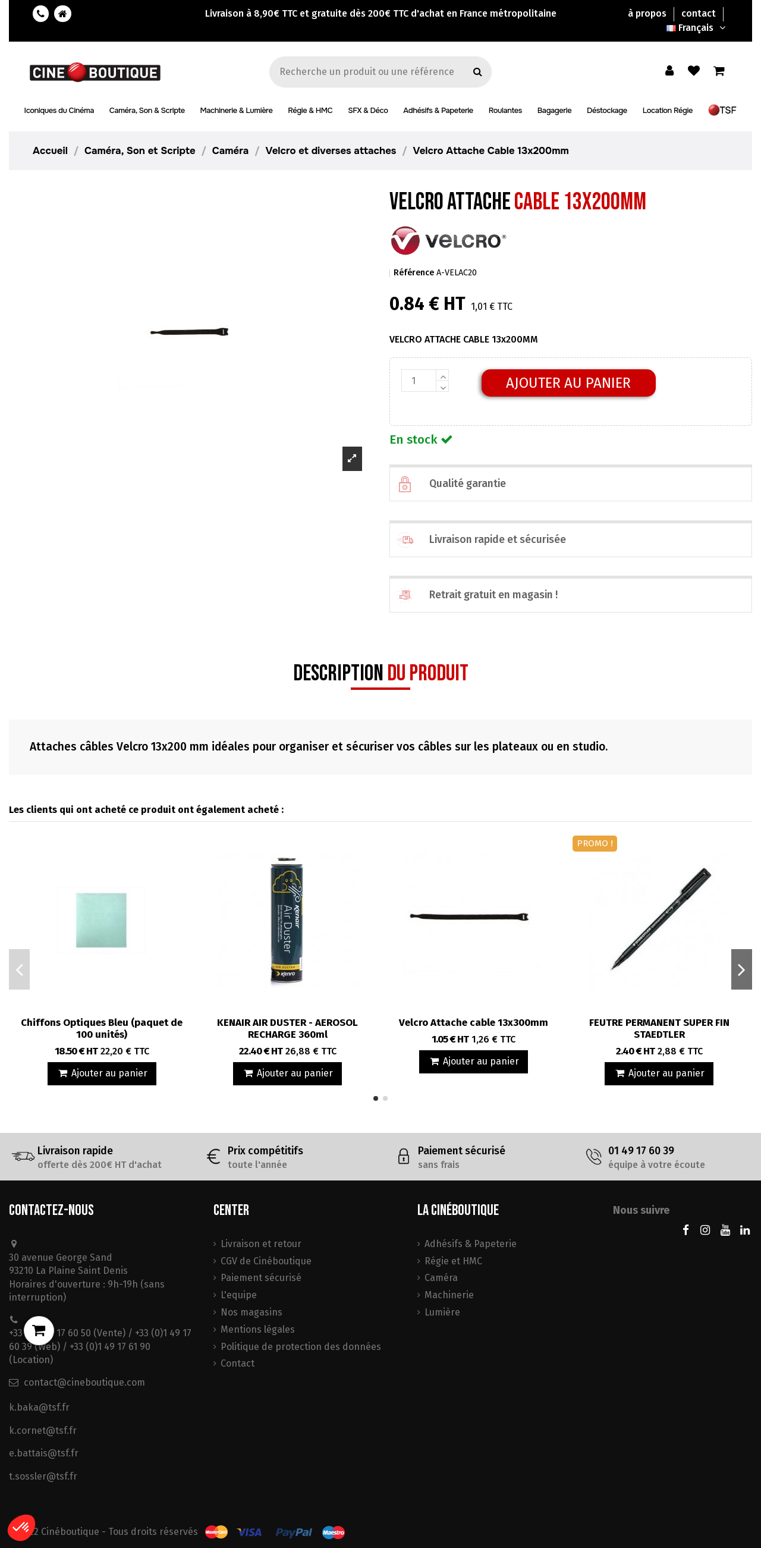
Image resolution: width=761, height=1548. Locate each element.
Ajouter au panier (568, 383)
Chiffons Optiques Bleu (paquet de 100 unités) (102, 1028)
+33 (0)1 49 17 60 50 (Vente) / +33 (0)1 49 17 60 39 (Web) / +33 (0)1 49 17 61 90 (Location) (100, 1346)
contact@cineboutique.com (84, 1382)
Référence (414, 273)
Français (697, 27)
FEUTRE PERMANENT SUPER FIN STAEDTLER (659, 1028)
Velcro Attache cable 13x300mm (473, 1022)
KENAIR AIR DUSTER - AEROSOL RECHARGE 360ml (287, 1028)
